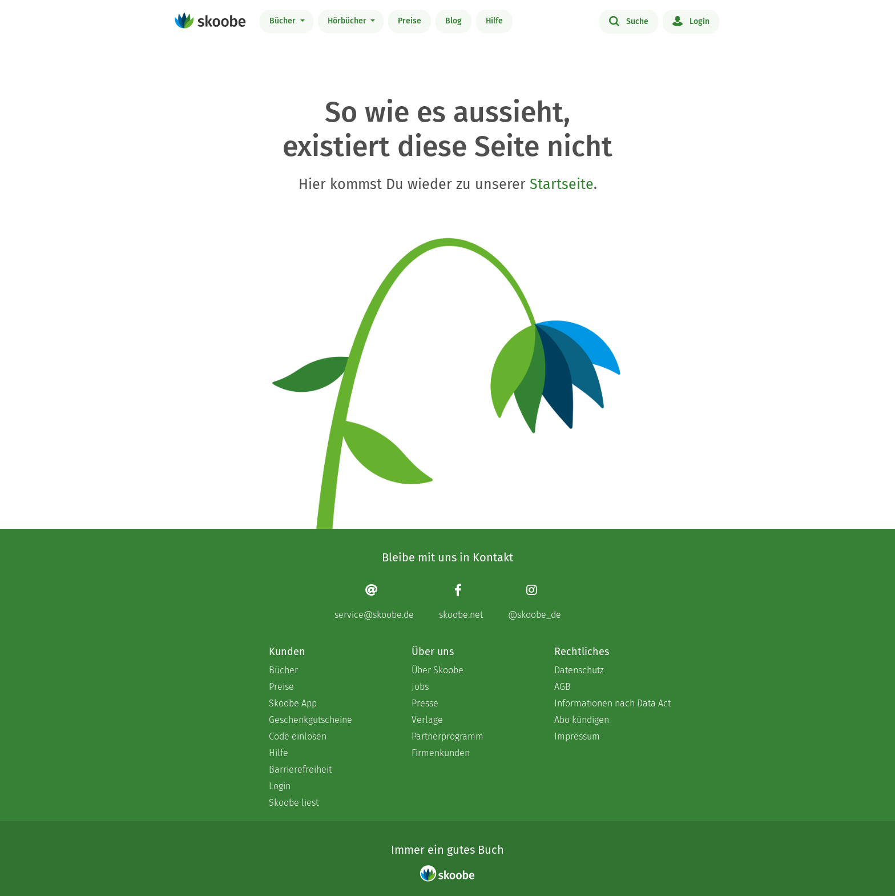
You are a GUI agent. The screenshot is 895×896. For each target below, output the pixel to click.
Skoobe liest (294, 802)
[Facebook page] (461, 601)
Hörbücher (348, 21)
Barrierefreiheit (300, 769)
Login (690, 20)
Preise (409, 21)
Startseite (562, 184)
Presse (425, 703)
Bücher (283, 21)
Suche (628, 20)
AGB (562, 686)
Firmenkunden (441, 753)
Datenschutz (579, 670)
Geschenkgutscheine (310, 719)
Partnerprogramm (447, 736)
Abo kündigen (581, 719)
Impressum (577, 736)
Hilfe (494, 21)
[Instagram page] (535, 601)
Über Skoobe (437, 670)
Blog (453, 21)
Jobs (420, 686)
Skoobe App (293, 703)
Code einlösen (297, 736)
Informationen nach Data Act (612, 703)
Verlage (427, 719)
